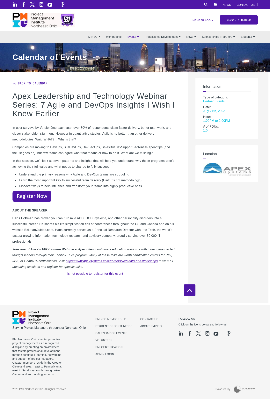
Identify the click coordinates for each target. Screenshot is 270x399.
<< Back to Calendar (30, 85)
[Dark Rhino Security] (244, 389)
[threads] (62, 4)
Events (133, 39)
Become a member (239, 21)
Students (248, 39)
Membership (114, 39)
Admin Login (104, 354)
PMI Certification (109, 347)
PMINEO (93, 39)
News (227, 4)
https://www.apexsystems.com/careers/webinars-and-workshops (112, 263)
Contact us (149, 319)
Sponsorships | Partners (218, 39)
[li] (14, 4)
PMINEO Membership (110, 319)
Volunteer (104, 340)
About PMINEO (151, 326)
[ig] (41, 4)
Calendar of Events (111, 333)
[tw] (32, 4)
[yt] (49, 5)
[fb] (23, 4)
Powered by (222, 389)
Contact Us (246, 4)
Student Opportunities (113, 326)
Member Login (202, 21)
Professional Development (162, 39)
